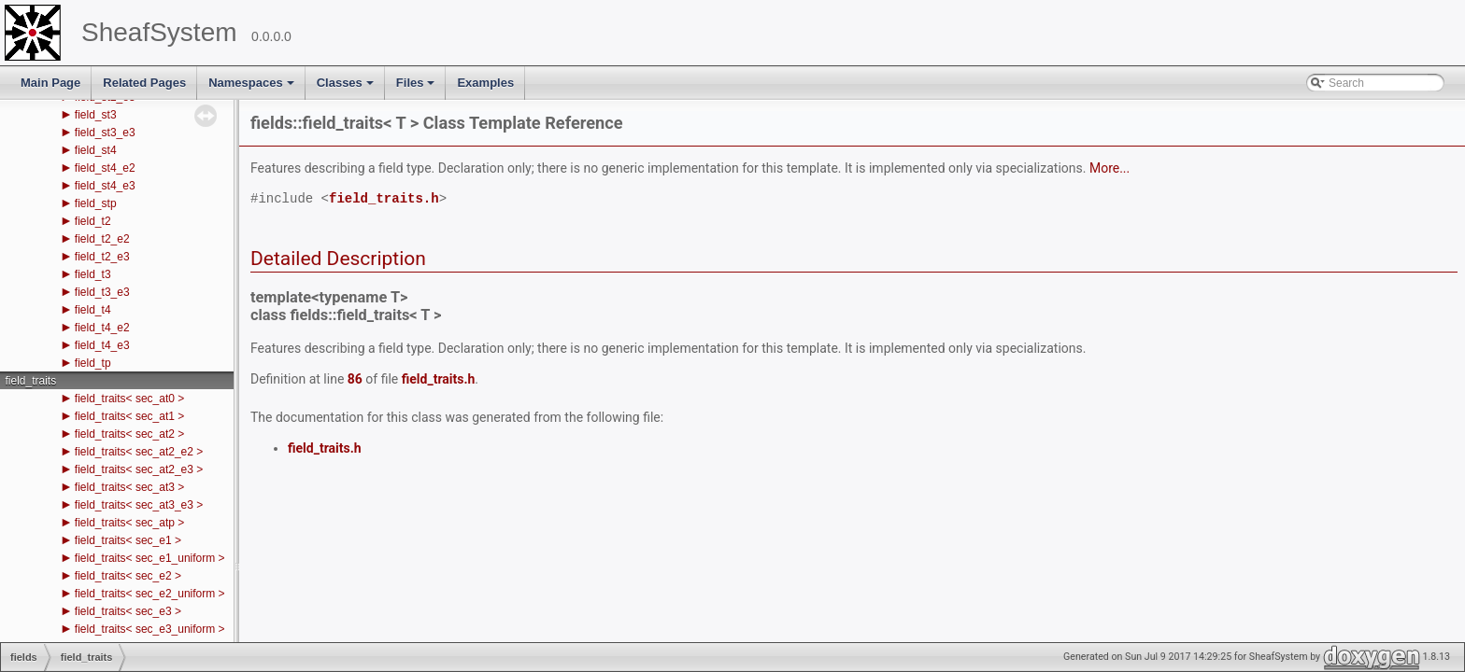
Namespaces (252, 88)
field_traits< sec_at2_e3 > (139, 469)
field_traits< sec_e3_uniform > (150, 629)
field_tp (93, 363)
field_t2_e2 (102, 238)
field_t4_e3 (102, 345)
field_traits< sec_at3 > (129, 487)
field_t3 (93, 274)
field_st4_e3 (105, 185)
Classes (347, 88)
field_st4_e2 (105, 168)
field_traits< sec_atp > (129, 522)
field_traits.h (384, 199)
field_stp (96, 203)
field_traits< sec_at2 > (129, 434)
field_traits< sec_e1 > (128, 540)
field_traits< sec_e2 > (128, 575)
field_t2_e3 (102, 256)
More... (1109, 168)
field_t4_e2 (102, 327)
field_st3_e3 (105, 132)
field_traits (30, 380)
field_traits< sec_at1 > (129, 416)
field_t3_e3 (102, 292)
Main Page (50, 83)
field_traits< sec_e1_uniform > (150, 558)
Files (417, 88)
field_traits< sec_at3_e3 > (139, 504)
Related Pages (144, 83)
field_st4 (96, 150)
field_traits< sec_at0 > (129, 398)
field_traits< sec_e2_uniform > (150, 593)
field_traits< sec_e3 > (128, 611)
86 (355, 378)
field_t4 (93, 309)
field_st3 (96, 114)
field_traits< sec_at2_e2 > (139, 451)
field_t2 (93, 221)
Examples (485, 83)
